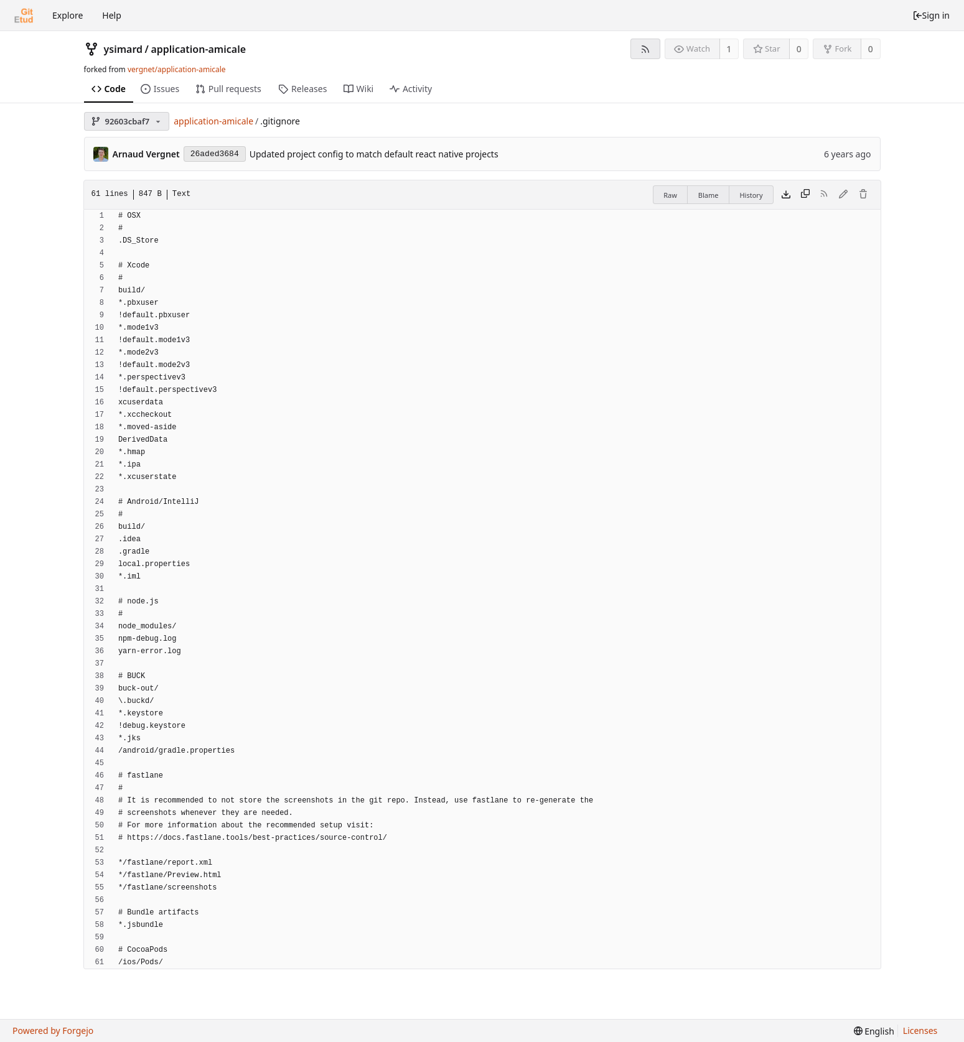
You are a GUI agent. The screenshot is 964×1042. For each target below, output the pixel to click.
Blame (708, 195)
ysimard (123, 49)
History (750, 195)
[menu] (874, 1031)
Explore (67, 15)
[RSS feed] (645, 49)
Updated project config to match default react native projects (374, 154)
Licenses (920, 1030)
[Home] (23, 15)
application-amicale (198, 49)
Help (111, 15)
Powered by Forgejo (52, 1030)
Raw (670, 195)
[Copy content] (805, 194)
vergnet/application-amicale (177, 69)
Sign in (931, 15)
